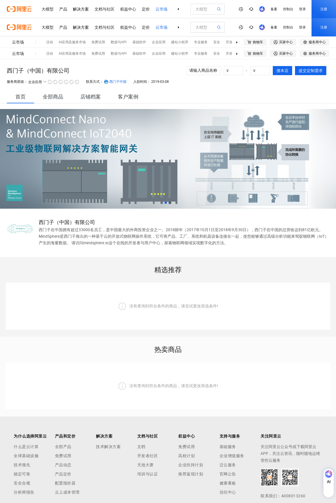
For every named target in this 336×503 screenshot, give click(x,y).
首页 (20, 97)
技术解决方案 (108, 446)
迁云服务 (228, 465)
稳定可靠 (22, 474)
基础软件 (139, 42)
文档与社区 (104, 9)
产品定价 (63, 474)
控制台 (288, 9)
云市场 (161, 9)
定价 (146, 9)
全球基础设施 (26, 455)
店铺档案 (90, 97)
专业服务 (201, 42)
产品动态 (63, 465)
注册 (323, 9)
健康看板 (228, 483)
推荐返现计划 (190, 474)
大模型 (48, 9)
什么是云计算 (26, 446)
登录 (302, 9)
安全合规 (22, 483)
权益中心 (128, 9)
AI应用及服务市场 (72, 42)
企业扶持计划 (190, 465)
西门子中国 (115, 81)
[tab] (20, 96)
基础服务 (228, 446)
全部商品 (53, 97)
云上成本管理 (67, 492)
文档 (141, 446)
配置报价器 (65, 483)
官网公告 (228, 474)
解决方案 (81, 9)
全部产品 (63, 446)
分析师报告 (24, 492)
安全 (216, 42)
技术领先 (22, 465)
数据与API (118, 42)
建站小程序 (179, 42)
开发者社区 (147, 455)
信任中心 (228, 492)
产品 (63, 9)
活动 (49, 42)
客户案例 (128, 97)
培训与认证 (147, 474)
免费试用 (98, 42)
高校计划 (186, 455)
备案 (274, 9)
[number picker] (236, 70)
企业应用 (158, 42)
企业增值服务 (232, 455)
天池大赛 (145, 465)
